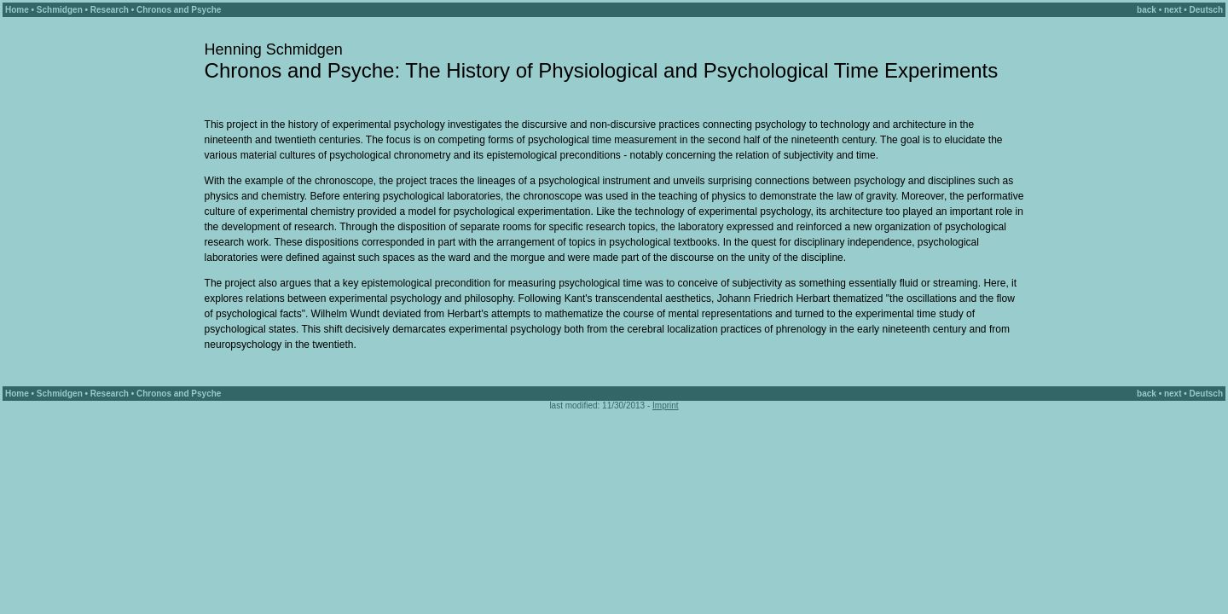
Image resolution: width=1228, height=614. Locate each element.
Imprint (665, 405)
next (1173, 9)
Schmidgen (60, 9)
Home (17, 9)
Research (109, 9)
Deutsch (1206, 9)
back (1146, 9)
